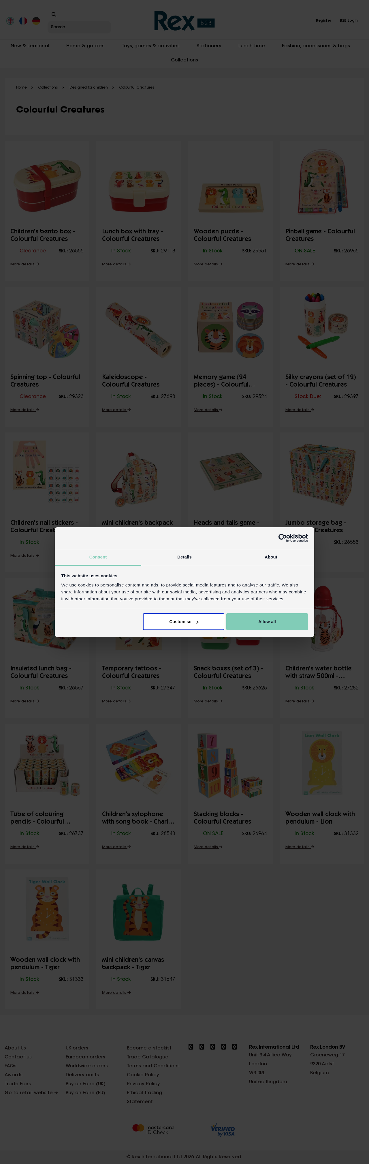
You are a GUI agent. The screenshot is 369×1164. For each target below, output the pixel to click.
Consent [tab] (98, 556)
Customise (183, 621)
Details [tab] (184, 556)
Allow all (267, 621)
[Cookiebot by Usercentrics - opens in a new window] (282, 538)
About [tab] (271, 556)
